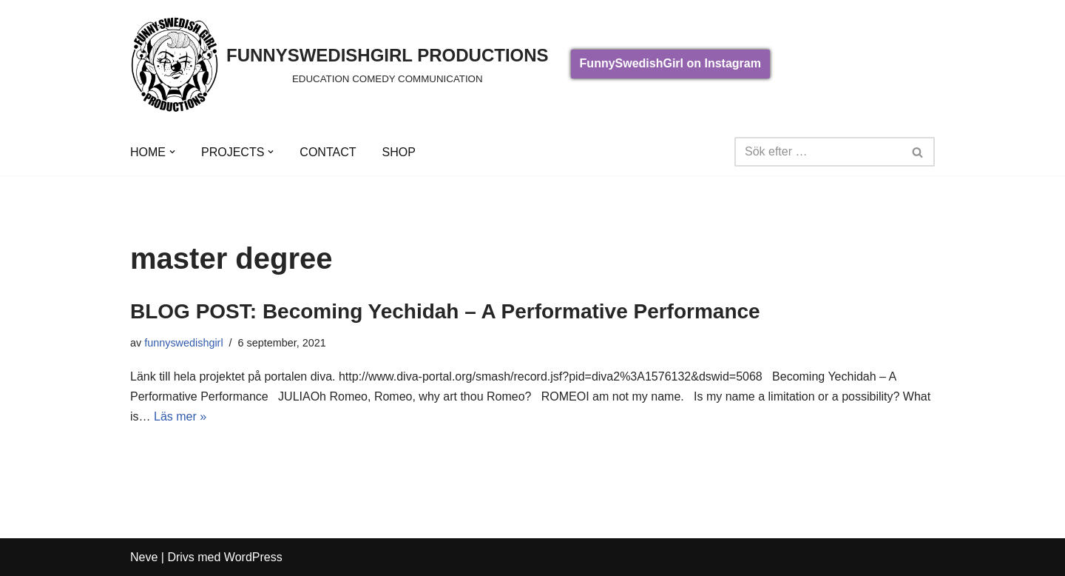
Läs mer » (180, 416)
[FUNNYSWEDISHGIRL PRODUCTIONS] (339, 64)
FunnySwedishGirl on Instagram (670, 63)
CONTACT (328, 152)
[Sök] (818, 152)
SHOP (398, 152)
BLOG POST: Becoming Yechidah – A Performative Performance (445, 311)
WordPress (253, 557)
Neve (144, 557)
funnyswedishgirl (183, 343)
